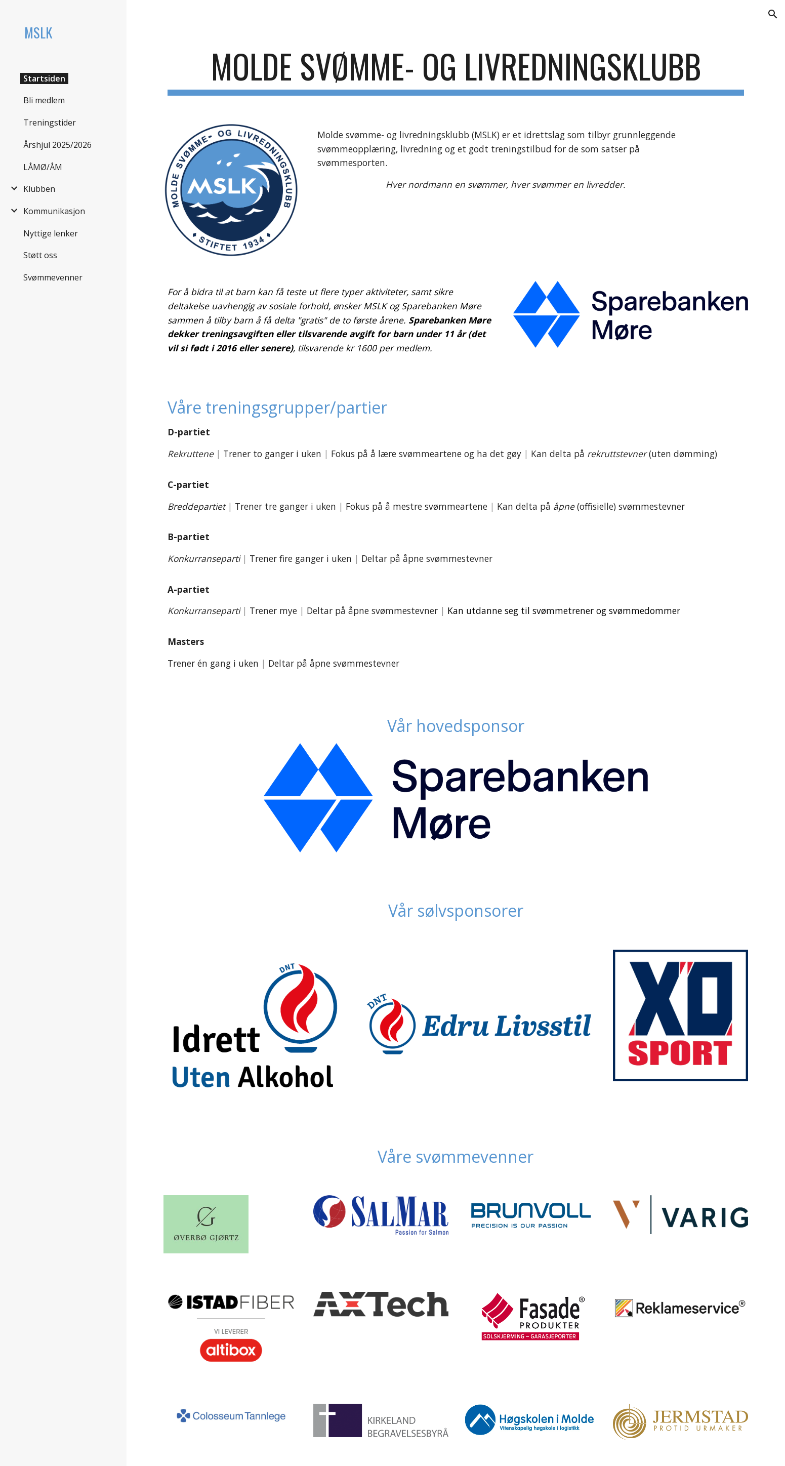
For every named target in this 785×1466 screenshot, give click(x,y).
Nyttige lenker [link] (50, 233)
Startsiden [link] (44, 78)
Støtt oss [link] (40, 255)
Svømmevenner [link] (52, 277)
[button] (773, 14)
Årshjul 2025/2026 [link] (57, 144)
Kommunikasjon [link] (54, 211)
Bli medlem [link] (44, 100)
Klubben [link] (39, 188)
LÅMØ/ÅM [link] (42, 167)
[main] (455, 71)
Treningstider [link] (49, 122)
